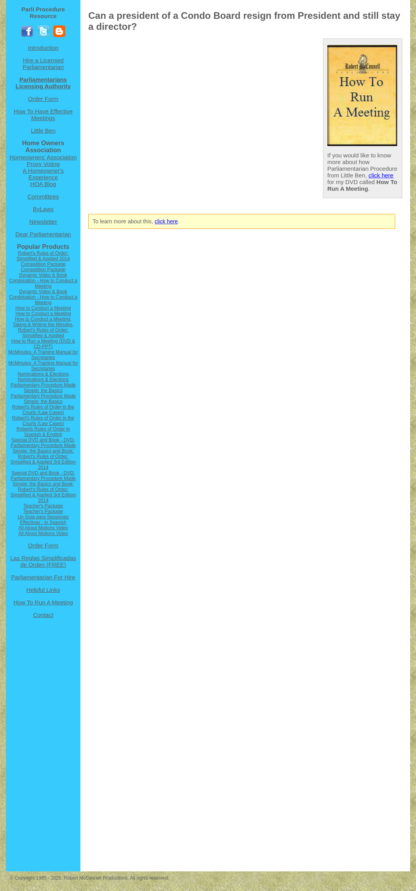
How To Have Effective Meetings (43, 114)
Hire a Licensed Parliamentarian (43, 63)
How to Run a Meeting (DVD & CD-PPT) (43, 343)
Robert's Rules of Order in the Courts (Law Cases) (43, 409)
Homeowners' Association (43, 157)
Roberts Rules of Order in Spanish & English (43, 431)
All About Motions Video (43, 528)
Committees (43, 196)
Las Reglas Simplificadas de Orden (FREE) (43, 561)
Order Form (43, 98)
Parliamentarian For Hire (43, 577)
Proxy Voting (43, 164)
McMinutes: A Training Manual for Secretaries (43, 354)
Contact (43, 615)
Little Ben (43, 130)
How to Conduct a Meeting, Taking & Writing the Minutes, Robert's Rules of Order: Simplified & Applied (43, 327)
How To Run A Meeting (43, 602)
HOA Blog (43, 184)
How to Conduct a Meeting (43, 308)
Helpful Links (43, 589)
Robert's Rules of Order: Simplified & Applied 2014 (43, 255)
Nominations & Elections (43, 374)
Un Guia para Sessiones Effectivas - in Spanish (43, 519)
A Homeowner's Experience (43, 174)
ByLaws (43, 209)
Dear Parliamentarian (43, 234)
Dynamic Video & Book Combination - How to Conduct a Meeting (43, 280)
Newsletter (43, 221)
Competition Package (43, 264)
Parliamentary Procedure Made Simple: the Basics (43, 387)
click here (381, 175)
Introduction (43, 47)
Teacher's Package (43, 506)
